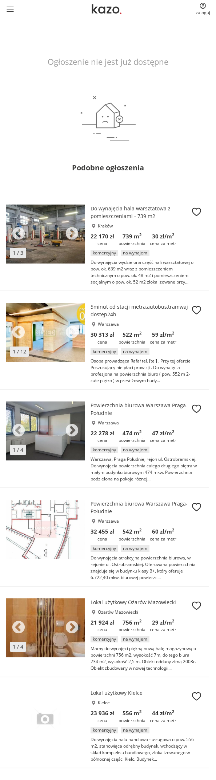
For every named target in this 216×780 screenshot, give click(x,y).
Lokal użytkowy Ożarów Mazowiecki (133, 602)
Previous (18, 234)
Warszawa (108, 324)
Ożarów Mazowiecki (118, 612)
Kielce (104, 703)
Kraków (105, 226)
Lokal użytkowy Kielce (117, 692)
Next (72, 234)
